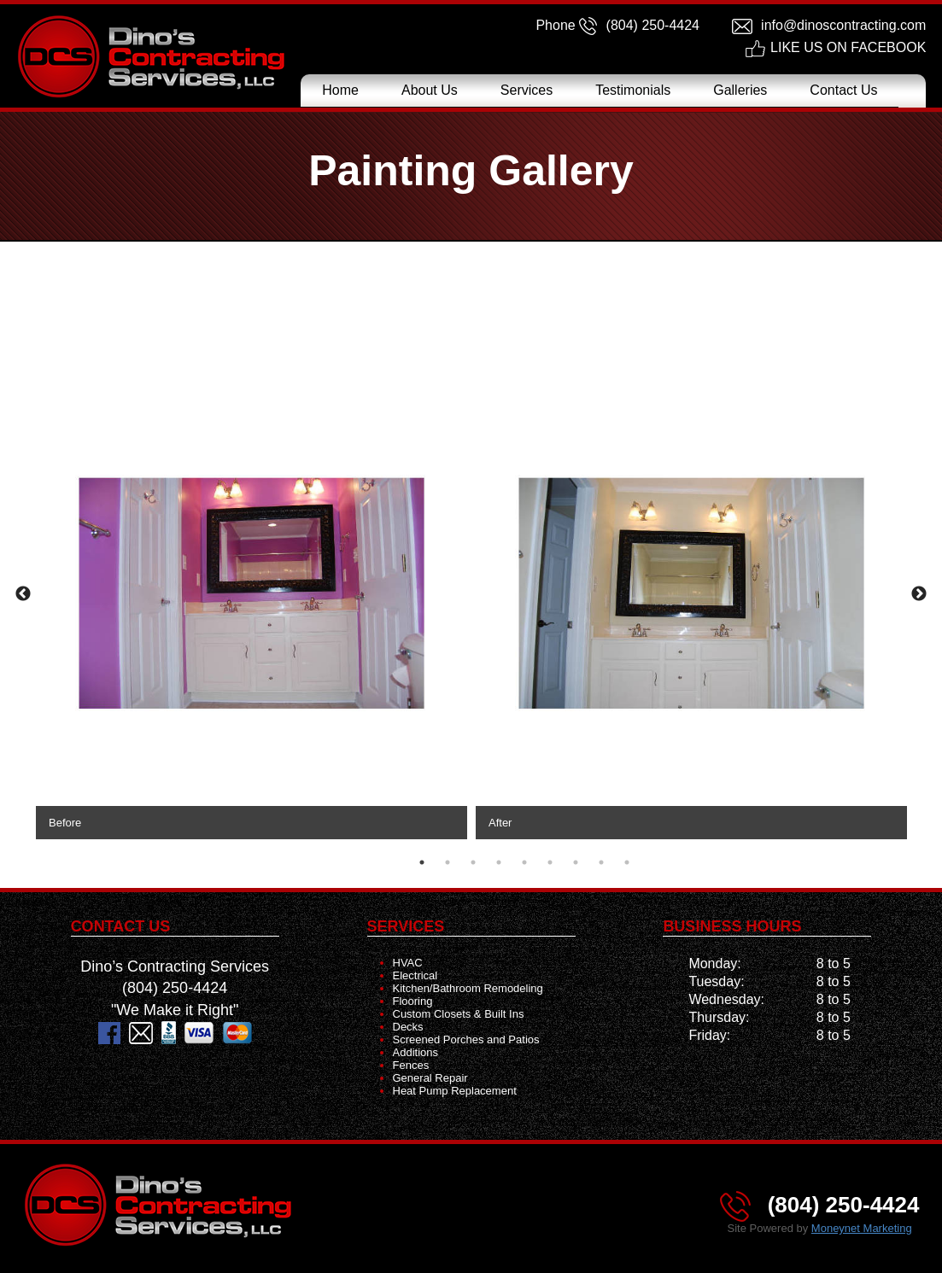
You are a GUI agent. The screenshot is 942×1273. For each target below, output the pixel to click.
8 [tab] (601, 862)
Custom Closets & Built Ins (458, 1013)
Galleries (740, 90)
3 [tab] (473, 862)
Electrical (415, 975)
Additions (415, 1052)
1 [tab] (421, 862)
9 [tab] (626, 862)
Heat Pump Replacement (455, 1090)
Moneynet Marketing (861, 1228)
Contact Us (843, 90)
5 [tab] (524, 862)
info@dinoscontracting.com (843, 25)
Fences (411, 1065)
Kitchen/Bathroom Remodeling (468, 988)
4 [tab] (498, 862)
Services (526, 90)
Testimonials (632, 90)
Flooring (413, 1001)
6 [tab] (550, 862)
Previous (23, 594)
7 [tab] (575, 862)
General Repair (430, 1078)
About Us (429, 90)
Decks (408, 1026)
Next (918, 594)
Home (340, 90)
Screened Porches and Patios (466, 1039)
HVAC (408, 962)
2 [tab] (447, 862)
